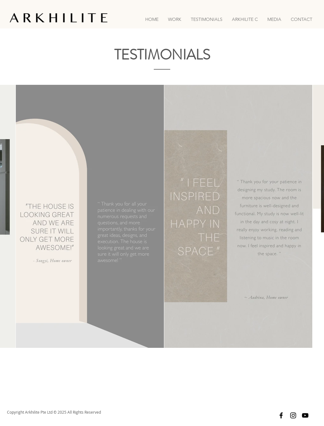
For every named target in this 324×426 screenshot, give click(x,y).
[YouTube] (305, 415)
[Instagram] (293, 415)
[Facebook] (281, 415)
